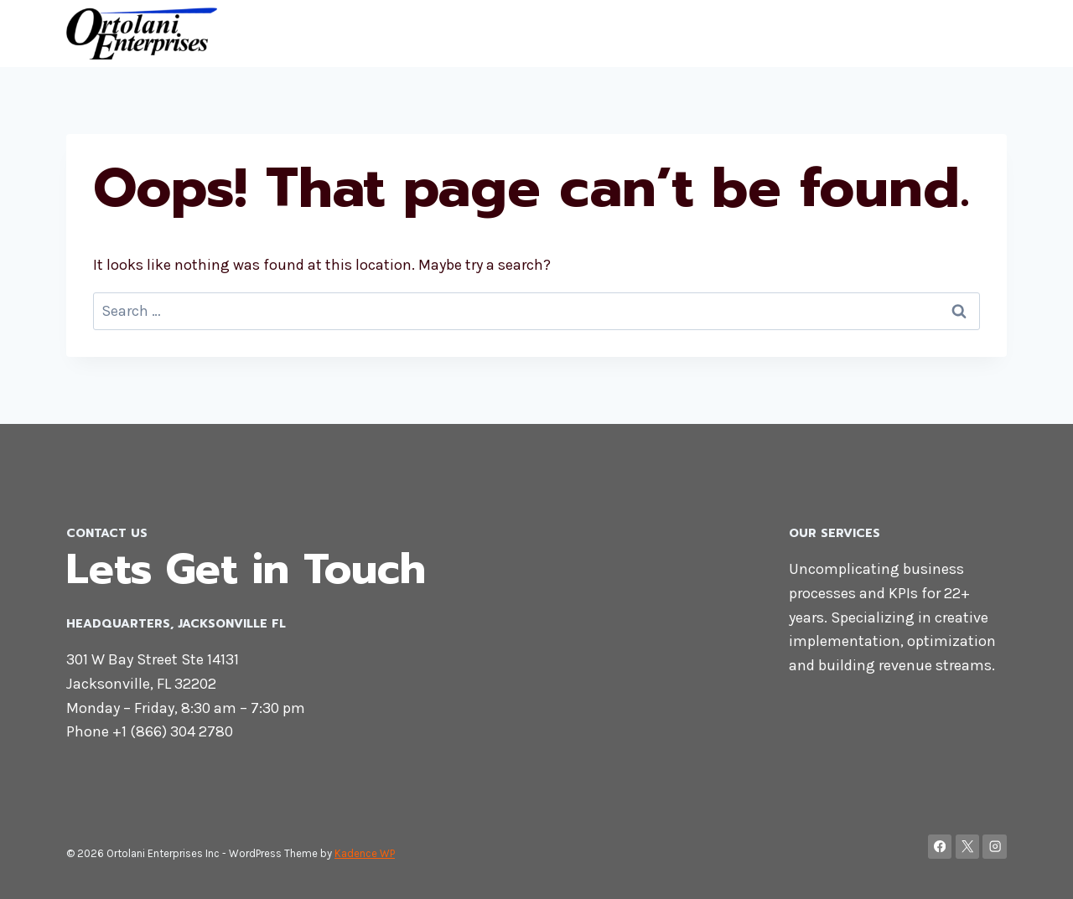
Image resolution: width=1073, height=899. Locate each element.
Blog (981, 33)
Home (848, 33)
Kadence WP (364, 853)
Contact (917, 33)
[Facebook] (940, 846)
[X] (968, 846)
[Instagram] (994, 846)
